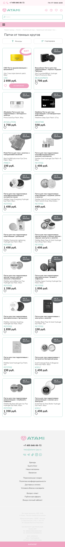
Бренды (32, 462)
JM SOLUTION (10, 122)
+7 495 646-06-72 (15, 3)
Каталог (18, 30)
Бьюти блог (32, 466)
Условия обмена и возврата (32, 488)
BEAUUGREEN (41, 78)
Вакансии (32, 472)
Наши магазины (32, 469)
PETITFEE (39, 163)
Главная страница (9, 30)
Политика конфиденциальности (32, 481)
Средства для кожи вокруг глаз (45, 30)
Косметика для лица (29, 30)
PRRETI (7, 163)
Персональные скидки (32, 478)
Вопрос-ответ (32, 493)
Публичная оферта (32, 496)
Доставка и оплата (32, 484)
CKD (5, 78)
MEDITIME (39, 122)
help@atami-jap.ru (32, 449)
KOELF (38, 367)
